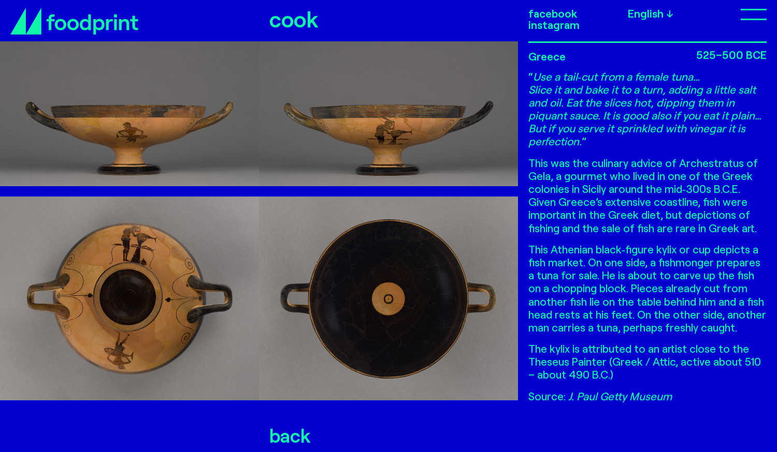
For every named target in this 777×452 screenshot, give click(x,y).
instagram (554, 25)
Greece (547, 56)
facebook (552, 13)
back (290, 435)
